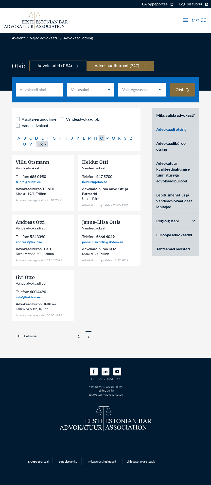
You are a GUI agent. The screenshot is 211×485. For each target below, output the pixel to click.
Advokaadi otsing (78, 37)
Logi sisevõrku (193, 3)
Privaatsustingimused (102, 461)
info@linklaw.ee (28, 297)
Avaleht (18, 37)
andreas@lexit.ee (29, 242)
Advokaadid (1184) (58, 65)
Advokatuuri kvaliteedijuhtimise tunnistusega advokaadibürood (173, 172)
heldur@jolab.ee (94, 182)
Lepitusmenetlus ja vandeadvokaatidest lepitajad (174, 201)
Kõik (42, 144)
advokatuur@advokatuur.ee (105, 394)
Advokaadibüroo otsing (171, 146)
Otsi (183, 89)
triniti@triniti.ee (28, 182)
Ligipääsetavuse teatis (140, 461)
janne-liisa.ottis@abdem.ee (102, 242)
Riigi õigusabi (175, 220)
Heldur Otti (95, 162)
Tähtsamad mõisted (173, 248)
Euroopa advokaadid (174, 234)
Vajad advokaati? (44, 37)
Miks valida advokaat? (175, 115)
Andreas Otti (30, 222)
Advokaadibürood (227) (120, 65)
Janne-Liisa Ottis (101, 222)
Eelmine (30, 336)
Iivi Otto (25, 277)
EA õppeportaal (157, 3)
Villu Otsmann (32, 162)
